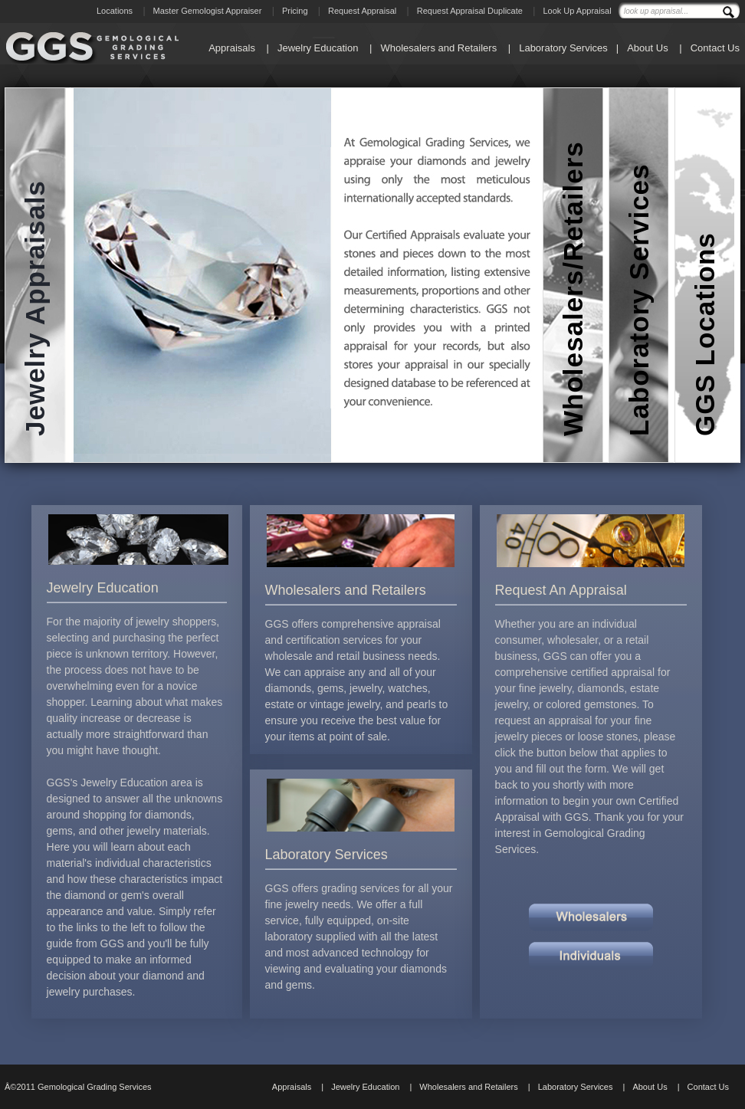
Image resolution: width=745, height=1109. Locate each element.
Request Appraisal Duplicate (470, 10)
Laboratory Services (563, 48)
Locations (115, 10)
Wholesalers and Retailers (438, 48)
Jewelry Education (318, 48)
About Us (647, 48)
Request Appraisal (362, 10)
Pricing (295, 10)
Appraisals (231, 48)
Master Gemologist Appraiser (207, 10)
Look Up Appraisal (577, 10)
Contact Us (715, 48)
